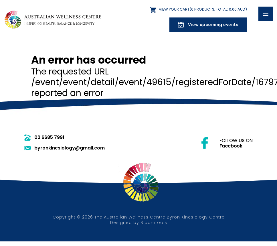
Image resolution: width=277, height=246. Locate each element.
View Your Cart (203, 9)
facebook (227, 143)
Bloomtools (154, 222)
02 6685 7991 (49, 137)
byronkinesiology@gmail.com (69, 148)
